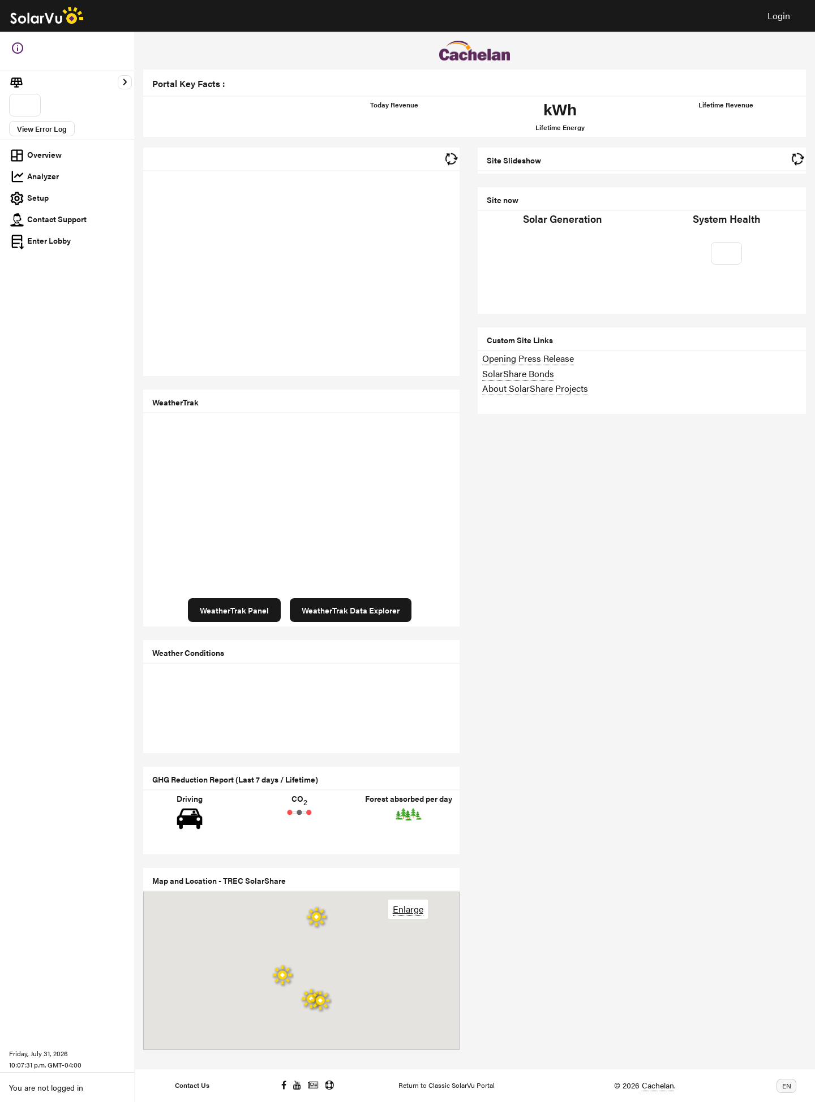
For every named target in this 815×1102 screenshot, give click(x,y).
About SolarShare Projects (535, 388)
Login (778, 15)
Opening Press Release (528, 358)
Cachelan (658, 1085)
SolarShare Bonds (518, 373)
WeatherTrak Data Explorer (351, 610)
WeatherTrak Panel (234, 610)
